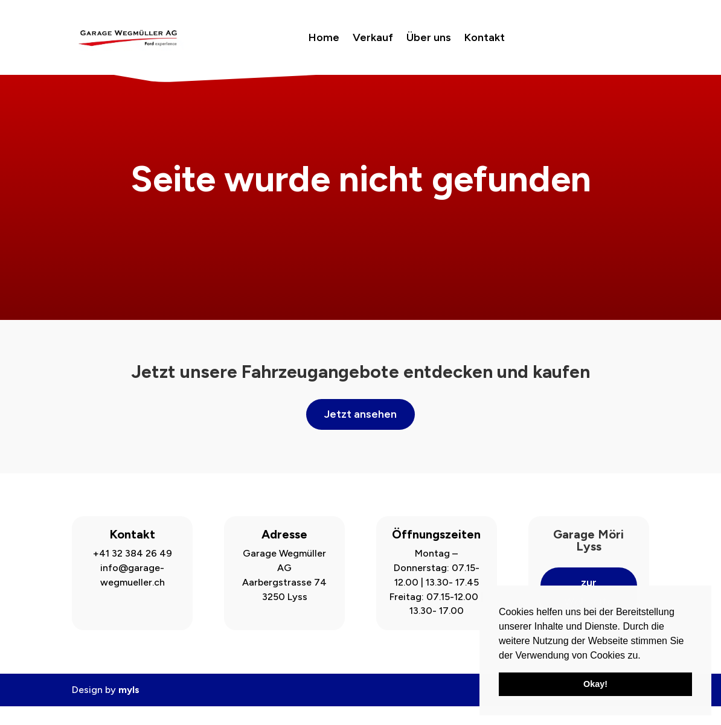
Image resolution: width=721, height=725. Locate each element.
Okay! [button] (595, 684)
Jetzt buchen (594, 37)
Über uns (428, 37)
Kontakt (484, 37)
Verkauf (373, 37)
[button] (645, 656)
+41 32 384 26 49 (132, 572)
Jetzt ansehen (360, 433)
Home (324, 37)
